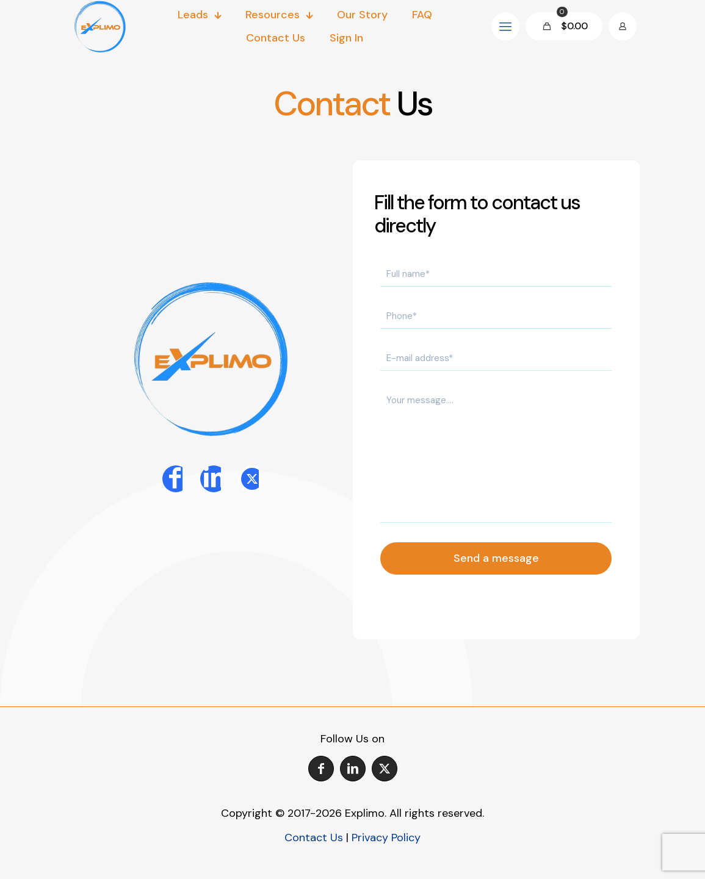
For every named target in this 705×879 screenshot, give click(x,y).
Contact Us (313, 837)
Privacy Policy (386, 837)
